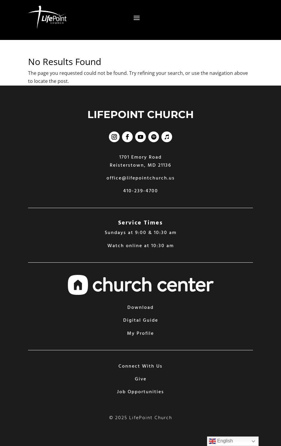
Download (140, 308)
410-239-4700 (140, 191)
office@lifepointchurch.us (140, 178)
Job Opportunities (140, 392)
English (221, 441)
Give (140, 379)
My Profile (140, 333)
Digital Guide (140, 320)
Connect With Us (140, 366)
